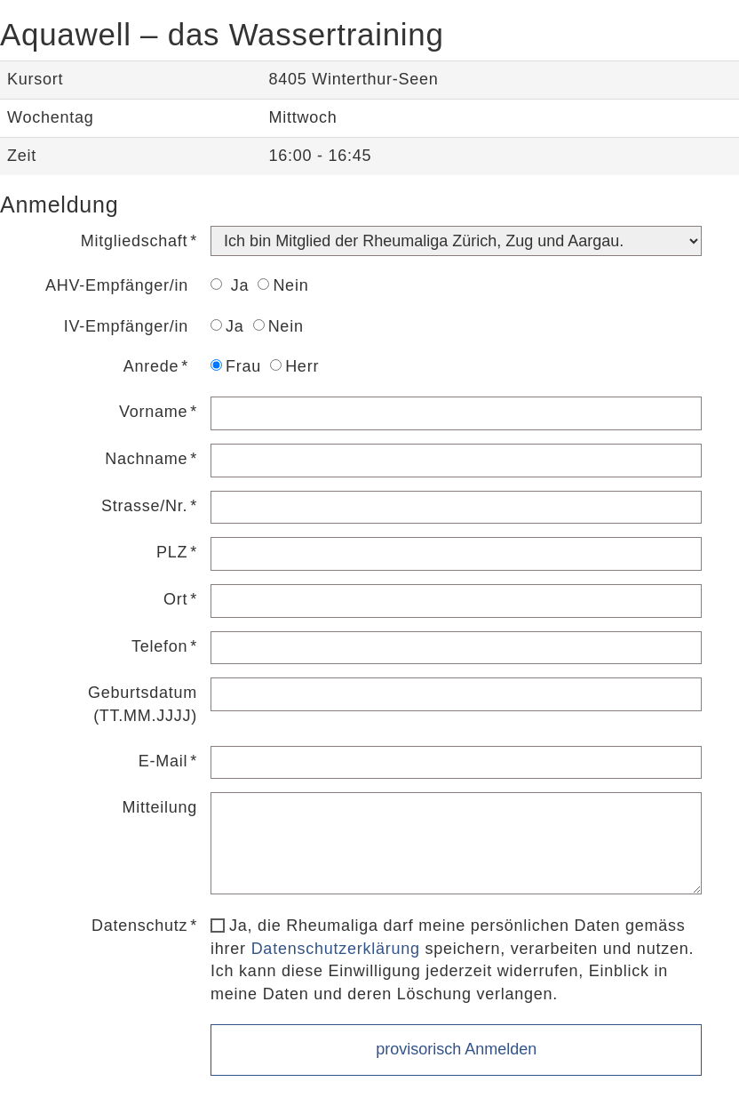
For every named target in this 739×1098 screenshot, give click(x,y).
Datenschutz (139, 925)
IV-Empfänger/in (126, 326)
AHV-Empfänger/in (116, 285)
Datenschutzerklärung (335, 949)
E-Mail (163, 761)
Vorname (153, 412)
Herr (294, 366)
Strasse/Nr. (144, 506)
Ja (230, 285)
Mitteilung (160, 807)
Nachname (146, 459)
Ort (175, 599)
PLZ (171, 552)
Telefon (159, 646)
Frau (236, 366)
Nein (283, 285)
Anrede (151, 366)
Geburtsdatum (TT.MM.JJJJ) (142, 704)
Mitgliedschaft (134, 241)
